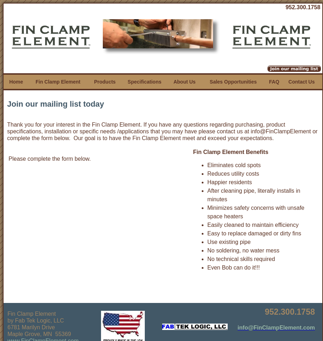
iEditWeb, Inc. (191, 334)
